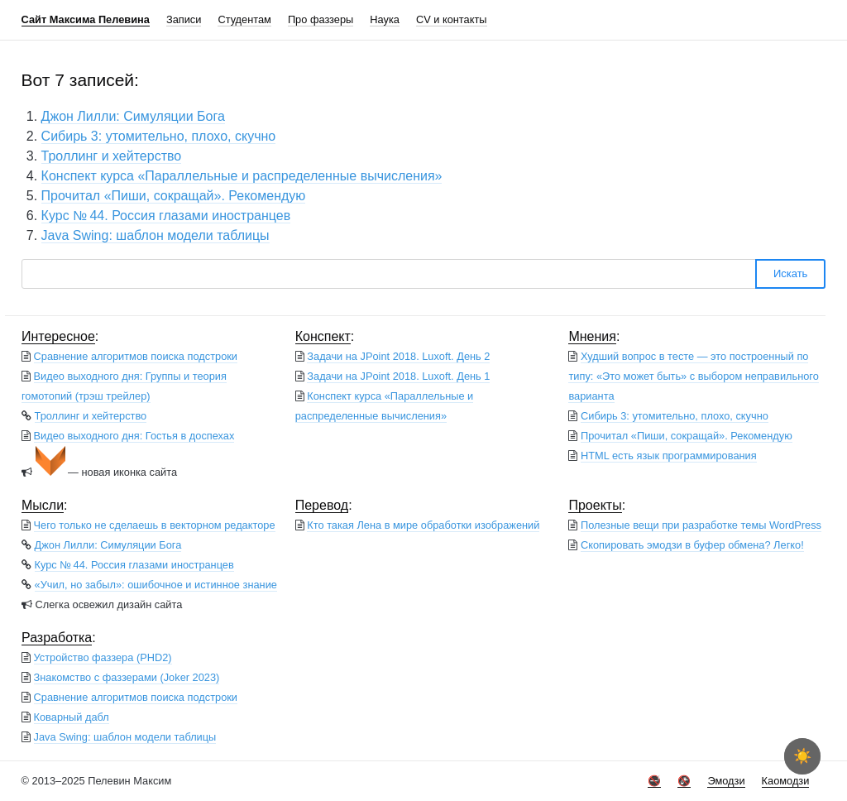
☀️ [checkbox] (802, 756)
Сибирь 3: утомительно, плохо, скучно (158, 136)
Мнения (592, 336)
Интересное (58, 336)
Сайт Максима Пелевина (86, 19)
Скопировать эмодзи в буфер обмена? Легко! (692, 545)
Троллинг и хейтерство (111, 156)
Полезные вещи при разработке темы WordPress (701, 525)
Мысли (43, 505)
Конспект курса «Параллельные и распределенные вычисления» (242, 176)
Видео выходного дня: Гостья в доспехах (134, 435)
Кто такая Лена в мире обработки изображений (423, 525)
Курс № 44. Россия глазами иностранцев (166, 216)
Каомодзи (786, 781)
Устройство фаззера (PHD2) (103, 657)
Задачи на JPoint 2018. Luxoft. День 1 (398, 376)
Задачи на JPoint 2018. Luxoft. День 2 (398, 356)
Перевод (321, 505)
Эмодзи (725, 781)
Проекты (594, 505)
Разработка (57, 638)
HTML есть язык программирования (669, 455)
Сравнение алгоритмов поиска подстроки (135, 356)
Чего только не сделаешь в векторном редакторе (154, 525)
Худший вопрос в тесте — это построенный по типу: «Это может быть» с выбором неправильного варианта (693, 376)
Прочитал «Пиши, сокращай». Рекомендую (173, 196)
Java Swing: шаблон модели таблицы (155, 235)
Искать (790, 273)
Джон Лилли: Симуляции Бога (133, 116)
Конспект (323, 336)
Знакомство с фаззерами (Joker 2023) (127, 677)
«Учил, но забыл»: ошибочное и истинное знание (156, 584)
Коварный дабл (71, 717)
